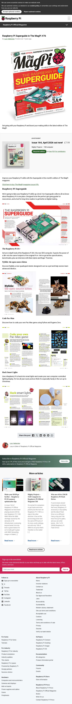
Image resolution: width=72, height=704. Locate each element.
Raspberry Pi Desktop (43, 643)
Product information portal (44, 660)
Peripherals (5, 695)
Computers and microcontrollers (12, 680)
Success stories (7, 672)
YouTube (6, 595)
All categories (40, 657)
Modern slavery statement (44, 608)
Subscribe (64, 461)
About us (39, 593)
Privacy (38, 626)
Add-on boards (6, 686)
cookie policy (34, 6)
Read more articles (36, 550)
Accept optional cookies (11, 12)
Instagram (6, 598)
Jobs (37, 599)
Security (38, 629)
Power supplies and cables (10, 689)
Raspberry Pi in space (9, 663)
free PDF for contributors (57, 151)
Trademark (39, 590)
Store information (41, 679)
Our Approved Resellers (44, 596)
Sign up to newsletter (10, 581)
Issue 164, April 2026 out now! (47, 142)
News (38, 581)
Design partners (7, 669)
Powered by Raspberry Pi (10, 666)
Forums (38, 668)
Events (38, 671)
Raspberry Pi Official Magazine (15, 25)
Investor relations (42, 584)
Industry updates (7, 657)
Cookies (38, 617)
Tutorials (4, 643)
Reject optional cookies (32, 12)
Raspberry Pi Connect (43, 640)
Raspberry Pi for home (9, 640)
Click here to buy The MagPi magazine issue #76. (20, 185)
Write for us (40, 697)
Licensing (39, 620)
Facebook (6, 605)
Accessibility (40, 602)
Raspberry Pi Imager (43, 646)
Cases (4, 692)
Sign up (65, 569)
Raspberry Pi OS (41, 649)
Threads (5, 588)
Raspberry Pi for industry (10, 651)
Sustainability (40, 605)
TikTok (5, 591)
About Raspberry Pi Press (44, 688)
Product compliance (8, 654)
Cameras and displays (9, 683)
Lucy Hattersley (9, 39)
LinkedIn (6, 601)
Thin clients (5, 660)
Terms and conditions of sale (45, 623)
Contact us (39, 587)
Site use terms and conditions (46, 611)
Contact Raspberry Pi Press (45, 700)
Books (38, 694)
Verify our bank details (43, 632)
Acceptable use (41, 614)
